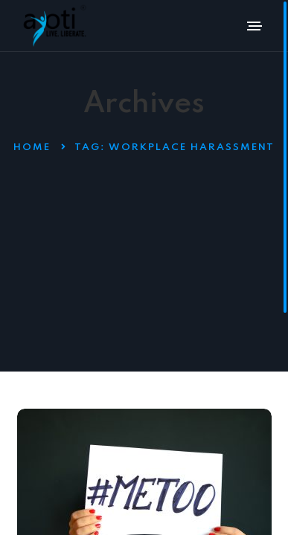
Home (32, 147)
